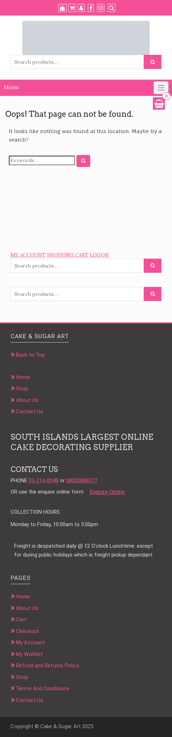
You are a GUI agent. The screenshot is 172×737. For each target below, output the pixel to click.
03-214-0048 (43, 480)
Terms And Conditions (42, 688)
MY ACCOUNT (28, 255)
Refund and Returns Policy (47, 665)
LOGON (99, 255)
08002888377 (81, 480)
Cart (21, 619)
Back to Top (30, 355)
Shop (22, 388)
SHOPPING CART (67, 255)
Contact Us (29, 411)
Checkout (27, 631)
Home (23, 377)
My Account (30, 642)
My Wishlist (29, 654)
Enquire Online (107, 492)
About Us (27, 400)
